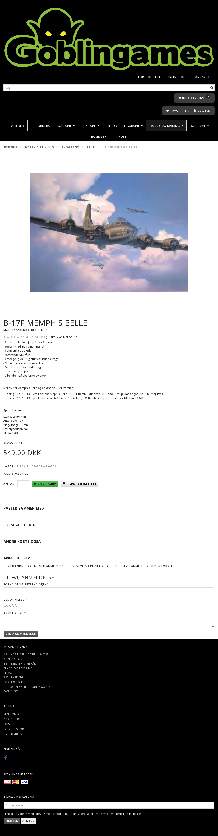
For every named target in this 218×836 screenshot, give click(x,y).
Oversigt (11, 691)
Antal (9, 484)
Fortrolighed (149, 77)
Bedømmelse (14, 600)
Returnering (13, 677)
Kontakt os (202, 77)
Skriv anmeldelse (63, 337)
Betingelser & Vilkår (20, 663)
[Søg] (212, 88)
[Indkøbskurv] (194, 98)
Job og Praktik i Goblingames (27, 686)
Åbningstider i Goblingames (26, 654)
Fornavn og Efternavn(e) (25, 584)
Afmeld (28, 821)
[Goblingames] (109, 38)
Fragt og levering (18, 668)
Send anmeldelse (20, 634)
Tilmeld (11, 821)
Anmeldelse (13, 613)
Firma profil (177, 77)
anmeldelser (34, 337)
